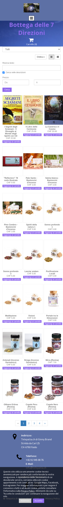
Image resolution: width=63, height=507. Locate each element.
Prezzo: (5, 77)
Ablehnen (25, 500)
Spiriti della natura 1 (31, 226)
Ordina (41, 57)
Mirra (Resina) (52, 360)
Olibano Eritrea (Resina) (11, 405)
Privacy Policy (28, 490)
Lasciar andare (32, 271)
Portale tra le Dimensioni (52, 317)
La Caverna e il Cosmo (52, 128)
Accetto (38, 500)
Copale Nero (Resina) (52, 405)
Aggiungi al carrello (11, 141)
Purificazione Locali (52, 272)
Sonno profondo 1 (52, 226)
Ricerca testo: (8, 63)
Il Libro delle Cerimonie (31, 128)
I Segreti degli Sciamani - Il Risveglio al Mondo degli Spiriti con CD (10, 131)
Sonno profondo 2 (10, 272)
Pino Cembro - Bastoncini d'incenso (11, 227)
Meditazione (11, 316)
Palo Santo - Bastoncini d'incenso (31, 180)
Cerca (7, 90)
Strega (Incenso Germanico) (31, 361)
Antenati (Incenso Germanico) (11, 361)
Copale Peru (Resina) (31, 405)
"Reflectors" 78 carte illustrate (11, 179)
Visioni (31, 316)
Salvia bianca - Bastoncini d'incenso (52, 180)
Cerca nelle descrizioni (14, 72)
